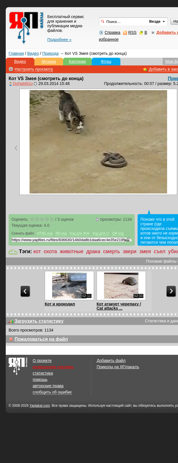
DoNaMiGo (23, 83)
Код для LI (101, 233)
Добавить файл (111, 360)
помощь (40, 379)
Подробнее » (59, 39)
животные (71, 251)
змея (145, 251)
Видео (33, 53)
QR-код (118, 233)
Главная (16, 53)
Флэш (106, 61)
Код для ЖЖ (80, 233)
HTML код (44, 233)
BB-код (61, 233)
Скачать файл (22, 233)
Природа (50, 53)
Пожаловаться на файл (41, 339)
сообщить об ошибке (52, 392)
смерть (111, 251)
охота (50, 251)
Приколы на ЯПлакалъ (118, 367)
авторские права (48, 385)
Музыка (49, 61)
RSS (132, 32)
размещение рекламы (53, 367)
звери (129, 251)
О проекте (42, 360)
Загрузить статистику (39, 321)
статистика (43, 373)
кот (37, 251)
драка (93, 251)
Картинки (77, 61)
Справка (112, 32)
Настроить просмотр (34, 69)
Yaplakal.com (40, 406)
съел (159, 251)
